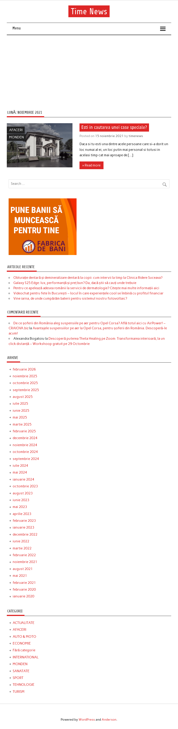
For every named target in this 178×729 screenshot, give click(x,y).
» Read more (91, 165)
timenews (136, 136)
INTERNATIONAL (25, 657)
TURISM (18, 692)
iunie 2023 (21, 500)
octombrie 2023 (25, 486)
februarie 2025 (24, 431)
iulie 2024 (20, 466)
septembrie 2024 (26, 459)
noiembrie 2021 (25, 562)
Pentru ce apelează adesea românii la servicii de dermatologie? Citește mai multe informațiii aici (86, 288)
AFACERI (16, 130)
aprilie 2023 (22, 514)
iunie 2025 (21, 411)
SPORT (18, 678)
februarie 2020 (24, 589)
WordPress (87, 719)
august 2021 (23, 569)
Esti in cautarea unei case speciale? (114, 127)
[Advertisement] (89, 69)
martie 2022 (22, 548)
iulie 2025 (20, 404)
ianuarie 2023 (23, 527)
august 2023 (23, 493)
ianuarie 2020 (23, 596)
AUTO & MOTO (24, 637)
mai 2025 (20, 417)
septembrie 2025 (26, 390)
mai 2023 (20, 507)
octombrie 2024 (25, 452)
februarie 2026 (24, 369)
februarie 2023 (24, 521)
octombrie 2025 (25, 383)
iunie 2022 (21, 541)
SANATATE (21, 671)
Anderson (109, 719)
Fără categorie (24, 650)
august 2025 (23, 397)
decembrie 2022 (25, 534)
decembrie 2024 (25, 438)
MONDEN (16, 137)
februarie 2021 (24, 583)
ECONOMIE (22, 643)
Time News (89, 11)
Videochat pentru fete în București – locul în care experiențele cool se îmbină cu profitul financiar (88, 293)
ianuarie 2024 (23, 479)
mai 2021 (20, 576)
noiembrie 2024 (25, 445)
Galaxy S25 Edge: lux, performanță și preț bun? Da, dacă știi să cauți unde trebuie (74, 283)
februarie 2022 (24, 555)
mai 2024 (20, 472)
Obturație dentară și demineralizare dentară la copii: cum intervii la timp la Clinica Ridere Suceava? (87, 278)
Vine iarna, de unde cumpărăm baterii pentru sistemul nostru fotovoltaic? (70, 298)
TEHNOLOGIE (23, 685)
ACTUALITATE (23, 623)
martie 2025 (22, 424)
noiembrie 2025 (25, 376)
